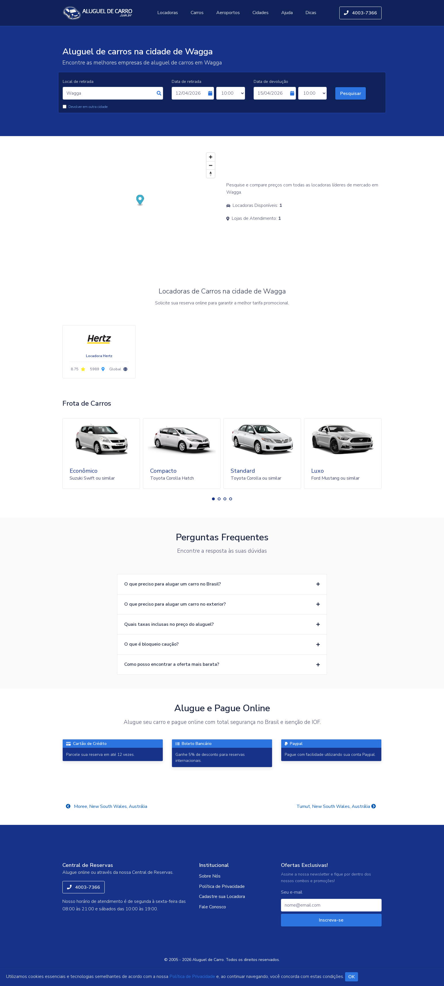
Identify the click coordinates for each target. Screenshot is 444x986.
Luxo (317, 471)
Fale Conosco (212, 907)
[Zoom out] (210, 165)
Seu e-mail (292, 892)
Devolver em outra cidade (88, 106)
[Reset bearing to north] (210, 173)
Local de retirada (78, 81)
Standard (243, 471)
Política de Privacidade (222, 886)
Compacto (163, 471)
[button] (213, 499)
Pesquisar (350, 93)
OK (351, 977)
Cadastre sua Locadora (222, 896)
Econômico (83, 471)
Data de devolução (271, 81)
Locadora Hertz (99, 355)
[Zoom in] (210, 157)
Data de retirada (186, 81)
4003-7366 (360, 13)
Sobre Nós (210, 876)
